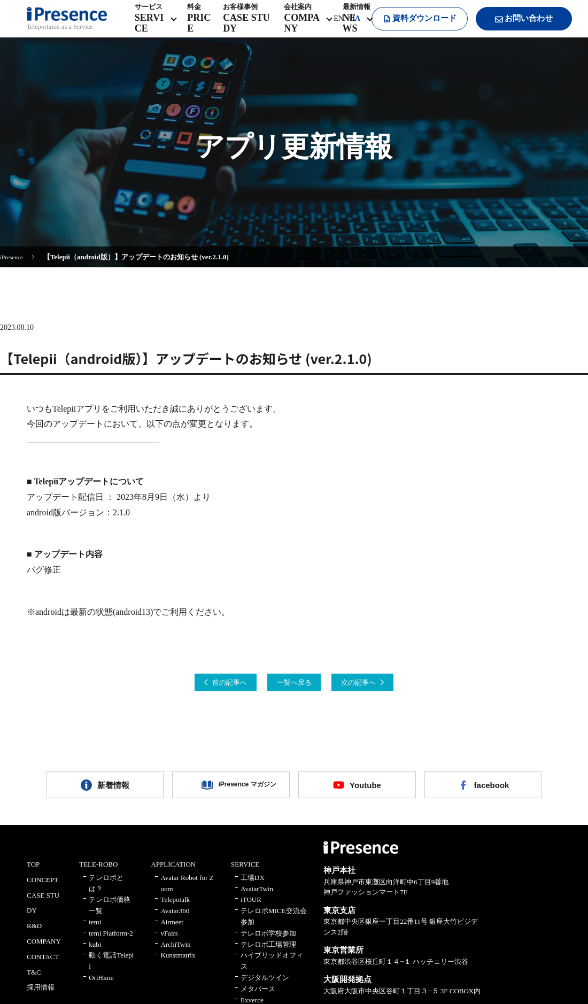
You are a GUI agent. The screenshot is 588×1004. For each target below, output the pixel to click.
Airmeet (171, 931)
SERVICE (245, 873)
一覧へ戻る (294, 684)
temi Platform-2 (111, 942)
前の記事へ (206, 684)
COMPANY (44, 950)
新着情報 (113, 790)
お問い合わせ (513, 27)
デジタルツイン (265, 987)
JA (344, 26)
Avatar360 (174, 920)
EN (327, 26)
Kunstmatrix (177, 964)
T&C (34, 981)
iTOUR (251, 909)
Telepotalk (175, 909)
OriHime (101, 987)
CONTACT (43, 966)
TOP (33, 873)
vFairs (169, 942)
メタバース (258, 997)
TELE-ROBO (98, 873)
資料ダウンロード (409, 26)
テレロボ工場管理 (268, 953)
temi (95, 931)
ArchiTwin (175, 953)
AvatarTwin (257, 897)
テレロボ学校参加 (268, 942)
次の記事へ (381, 684)
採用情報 (41, 996)
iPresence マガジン (238, 790)
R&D (34, 935)
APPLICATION (173, 873)
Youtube (365, 790)
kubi (95, 953)
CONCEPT (42, 889)
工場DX (253, 887)
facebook (491, 790)
